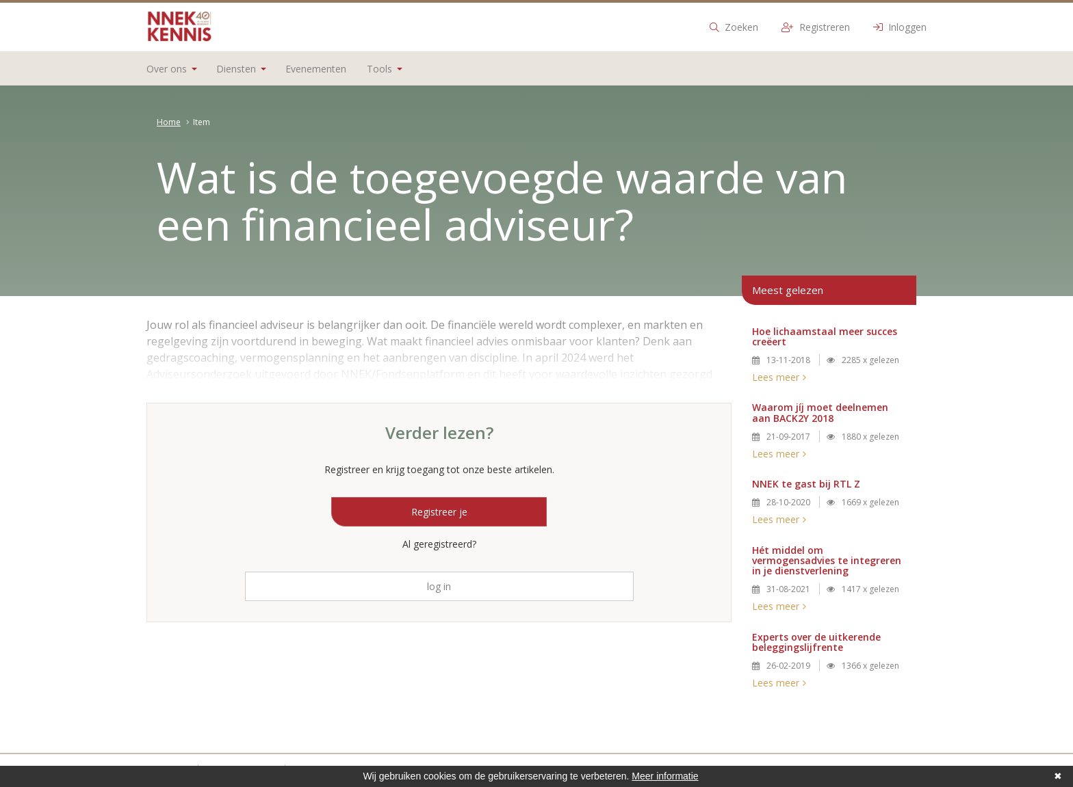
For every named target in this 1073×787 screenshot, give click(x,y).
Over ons (171, 68)
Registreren (815, 27)
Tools (384, 68)
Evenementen (315, 68)
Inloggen (900, 27)
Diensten (241, 68)
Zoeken (734, 27)
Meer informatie (665, 776)
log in (439, 586)
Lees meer (775, 377)
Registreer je (439, 511)
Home (169, 122)
